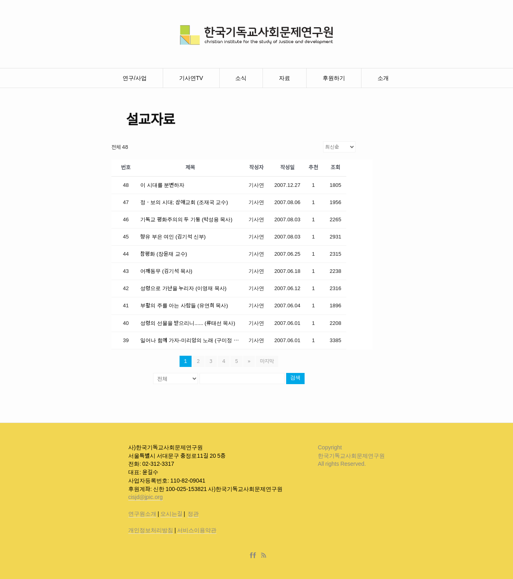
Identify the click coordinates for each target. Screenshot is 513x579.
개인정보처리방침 (150, 530)
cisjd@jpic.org (145, 497)
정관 (193, 514)
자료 (284, 78)
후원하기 (334, 78)
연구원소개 (142, 514)
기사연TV (191, 78)
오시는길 (171, 514)
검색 (295, 378)
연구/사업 (135, 78)
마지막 (267, 361)
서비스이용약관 (196, 530)
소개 (383, 78)
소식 (240, 78)
